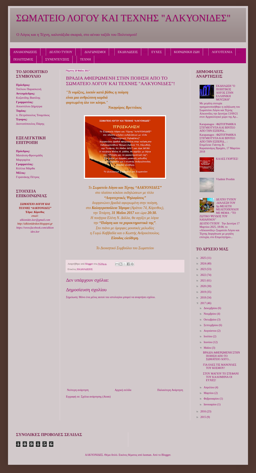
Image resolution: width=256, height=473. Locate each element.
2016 (203, 411)
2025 (203, 257)
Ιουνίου (208, 342)
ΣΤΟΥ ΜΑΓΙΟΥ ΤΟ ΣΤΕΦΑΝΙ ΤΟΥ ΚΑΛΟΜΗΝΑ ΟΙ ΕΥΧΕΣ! (221, 377)
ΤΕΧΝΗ (85, 59)
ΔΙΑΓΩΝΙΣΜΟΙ (95, 52)
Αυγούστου (210, 330)
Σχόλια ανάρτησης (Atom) (96, 396)
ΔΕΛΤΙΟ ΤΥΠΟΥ (60, 52)
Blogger (165, 454)
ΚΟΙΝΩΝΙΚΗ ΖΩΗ (187, 52)
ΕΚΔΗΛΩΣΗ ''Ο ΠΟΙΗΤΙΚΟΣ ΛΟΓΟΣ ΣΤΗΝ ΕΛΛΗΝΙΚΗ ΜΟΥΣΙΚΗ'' (225, 92)
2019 (203, 291)
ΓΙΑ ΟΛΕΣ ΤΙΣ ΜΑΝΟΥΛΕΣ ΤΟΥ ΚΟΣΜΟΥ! (219, 366)
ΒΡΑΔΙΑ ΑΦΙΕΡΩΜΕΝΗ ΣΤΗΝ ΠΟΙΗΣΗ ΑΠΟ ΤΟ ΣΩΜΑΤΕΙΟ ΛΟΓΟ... (221, 356)
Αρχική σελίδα (123, 390)
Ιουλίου (208, 336)
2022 (203, 274)
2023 (203, 269)
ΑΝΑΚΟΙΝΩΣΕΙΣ (25, 52)
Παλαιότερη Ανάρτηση (170, 390)
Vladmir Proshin (225, 179)
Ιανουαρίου (210, 404)
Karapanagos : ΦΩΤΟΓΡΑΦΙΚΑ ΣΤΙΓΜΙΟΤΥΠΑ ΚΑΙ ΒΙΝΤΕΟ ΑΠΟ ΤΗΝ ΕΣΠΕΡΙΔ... (218, 128)
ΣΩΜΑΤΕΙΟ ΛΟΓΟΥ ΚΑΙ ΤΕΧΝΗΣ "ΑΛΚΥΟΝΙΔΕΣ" (123, 18)
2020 (203, 286)
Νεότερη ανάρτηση (78, 390)
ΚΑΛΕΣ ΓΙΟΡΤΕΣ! (227, 158)
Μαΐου (208, 347)
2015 (203, 417)
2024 (203, 263)
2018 (203, 297)
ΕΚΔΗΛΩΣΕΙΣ (128, 52)
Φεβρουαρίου (212, 398)
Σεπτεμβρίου (211, 325)
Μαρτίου (209, 393)
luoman (147, 454)
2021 (203, 280)
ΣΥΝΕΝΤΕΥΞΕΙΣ (57, 59)
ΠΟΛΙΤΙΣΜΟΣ (23, 59)
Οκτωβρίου (210, 319)
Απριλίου (209, 387)
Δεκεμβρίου (211, 308)
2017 (203, 303)
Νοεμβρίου (210, 313)
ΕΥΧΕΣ (156, 52)
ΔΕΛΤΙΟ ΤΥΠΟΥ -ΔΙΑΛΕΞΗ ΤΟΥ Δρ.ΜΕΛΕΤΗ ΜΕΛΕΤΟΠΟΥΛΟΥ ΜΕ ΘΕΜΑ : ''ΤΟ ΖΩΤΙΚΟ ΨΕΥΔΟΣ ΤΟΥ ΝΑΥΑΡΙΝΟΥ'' (219, 209)
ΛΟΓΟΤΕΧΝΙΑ (222, 52)
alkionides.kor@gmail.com (35, 219)
